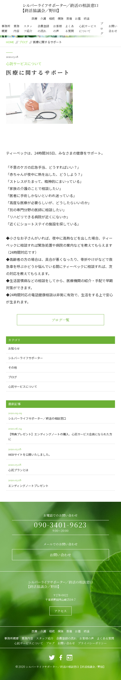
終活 (86, 18)
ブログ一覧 (60, 319)
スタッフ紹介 (28, 28)
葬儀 (69, 18)
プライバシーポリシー (92, 643)
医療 (34, 18)
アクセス (60, 611)
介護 (43, 18)
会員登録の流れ (43, 28)
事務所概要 (6, 28)
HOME (10, 42)
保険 (60, 18)
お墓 (78, 18)
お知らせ (14, 348)
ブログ (101, 28)
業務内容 (16, 28)
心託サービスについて (87, 28)
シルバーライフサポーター (25, 358)
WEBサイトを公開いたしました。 (60, 451)
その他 (12, 367)
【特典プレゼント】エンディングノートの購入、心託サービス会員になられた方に (60, 433)
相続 (52, 18)
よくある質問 (69, 28)
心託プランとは (60, 467)
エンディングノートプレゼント (60, 482)
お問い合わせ (113, 28)
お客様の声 (57, 28)
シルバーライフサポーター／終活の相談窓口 (60, 415)
